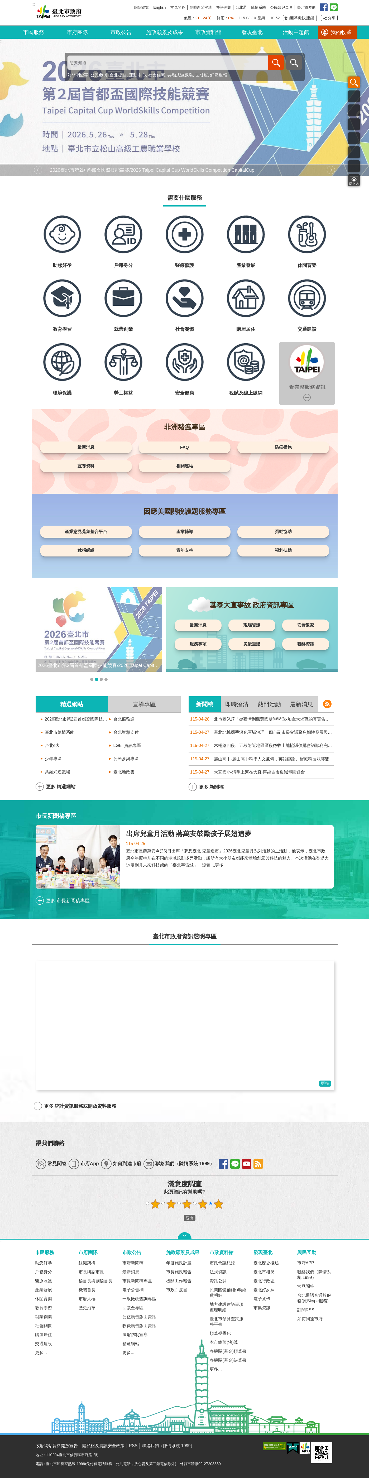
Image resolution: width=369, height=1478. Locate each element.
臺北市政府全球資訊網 (58, 12)
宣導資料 (86, 466)
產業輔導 (184, 531)
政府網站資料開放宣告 (57, 1445)
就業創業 (43, 1316)
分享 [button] (331, 18)
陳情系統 (258, 7)
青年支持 (184, 550)
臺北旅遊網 (306, 7)
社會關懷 (43, 1325)
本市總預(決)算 (224, 1342)
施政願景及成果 (164, 32)
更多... (41, 1352)
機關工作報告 (178, 1281)
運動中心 (137, 75)
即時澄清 (236, 704)
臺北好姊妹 (264, 1290)
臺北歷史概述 (266, 1263)
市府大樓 (87, 1299)
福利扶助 (283, 550)
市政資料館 (208, 32)
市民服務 (33, 32)
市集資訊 (261, 1308)
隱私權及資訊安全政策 (103, 1445)
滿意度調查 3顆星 (187, 1204)
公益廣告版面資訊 (139, 1316)
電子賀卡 (261, 1299)
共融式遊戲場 (180, 75)
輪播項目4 (106, 679)
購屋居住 (43, 1334)
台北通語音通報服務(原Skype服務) (314, 1298)
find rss (258, 1164)
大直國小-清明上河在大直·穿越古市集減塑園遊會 (247, 772)
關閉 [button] (184, 1235)
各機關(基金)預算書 (228, 1351)
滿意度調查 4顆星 (203, 1204)
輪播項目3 (101, 679)
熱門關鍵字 (77, 75)
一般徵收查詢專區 (139, 1299)
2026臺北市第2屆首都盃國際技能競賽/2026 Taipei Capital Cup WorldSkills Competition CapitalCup (76, 719)
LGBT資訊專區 (127, 745)
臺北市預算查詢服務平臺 (226, 1322)
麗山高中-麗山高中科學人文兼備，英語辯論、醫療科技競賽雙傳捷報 (261, 758)
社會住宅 (156, 75)
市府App (89, 1163)
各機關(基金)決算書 (228, 1360)
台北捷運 (118, 75)
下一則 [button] (331, 170)
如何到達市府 (127, 1163)
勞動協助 (283, 531)
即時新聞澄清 (201, 7)
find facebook (223, 1164)
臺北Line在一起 (334, 7)
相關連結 (184, 466)
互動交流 (354, 166)
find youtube (246, 1164)
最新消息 (86, 447)
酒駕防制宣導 (135, 1334)
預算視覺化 (220, 1333)
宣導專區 (144, 704)
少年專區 (53, 758)
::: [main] (1, 41)
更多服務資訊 (307, 397)
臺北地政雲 (124, 772)
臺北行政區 (264, 1281)
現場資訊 (251, 625)
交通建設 (43, 1343)
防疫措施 (283, 447)
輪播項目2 (96, 679)
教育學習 (43, 1308)
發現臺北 (252, 32)
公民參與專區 (281, 7)
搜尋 (354, 82)
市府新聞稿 (132, 1263)
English (159, 7)
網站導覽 (141, 7)
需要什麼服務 (184, 197)
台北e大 (52, 745)
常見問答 (177, 7)
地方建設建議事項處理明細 (226, 1307)
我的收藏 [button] (341, 32)
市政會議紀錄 (222, 1263)
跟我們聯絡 (50, 1143)
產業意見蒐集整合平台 (86, 531)
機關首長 (87, 1290)
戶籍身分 (43, 1272)
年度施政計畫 (178, 1263)
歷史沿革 (87, 1308)
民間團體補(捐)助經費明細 (228, 1293)
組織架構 (87, 1263)
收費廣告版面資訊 (139, 1325)
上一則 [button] (38, 170)
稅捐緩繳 (86, 550)
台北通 (241, 7)
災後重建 (251, 644)
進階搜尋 (294, 62)
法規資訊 (218, 1272)
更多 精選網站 (61, 786)
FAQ (184, 447)
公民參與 (98, 75)
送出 (179, 1218)
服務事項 (198, 644)
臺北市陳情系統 (59, 732)
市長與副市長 (91, 1272)
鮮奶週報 (218, 75)
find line (235, 1164)
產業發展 (43, 1290)
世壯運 (201, 75)
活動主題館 (296, 32)
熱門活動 (269, 704)
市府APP (305, 1263)
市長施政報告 (178, 1272)
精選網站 (71, 704)
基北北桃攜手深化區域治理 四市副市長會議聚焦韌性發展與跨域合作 (261, 732)
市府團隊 (77, 32)
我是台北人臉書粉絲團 (324, 7)
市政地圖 (354, 138)
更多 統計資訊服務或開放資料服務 (80, 1106)
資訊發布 (354, 110)
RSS (133, 1445)
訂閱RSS (305, 1310)
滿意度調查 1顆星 (155, 1204)
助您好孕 (43, 1263)
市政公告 (121, 32)
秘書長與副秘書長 (95, 1281)
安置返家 (305, 625)
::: (1, 1242)
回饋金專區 (132, 1308)
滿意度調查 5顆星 (218, 1204)
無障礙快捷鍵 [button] (301, 18)
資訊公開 (218, 1281)
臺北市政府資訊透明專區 (185, 936)
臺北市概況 (264, 1272)
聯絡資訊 (305, 644)
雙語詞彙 (223, 7)
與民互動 (306, 1252)
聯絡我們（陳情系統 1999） (184, 1163)
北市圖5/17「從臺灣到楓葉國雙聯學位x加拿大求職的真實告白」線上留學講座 (261, 719)
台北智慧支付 (126, 732)
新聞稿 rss (327, 704)
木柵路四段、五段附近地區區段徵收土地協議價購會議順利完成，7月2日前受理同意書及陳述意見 (261, 745)
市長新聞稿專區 (56, 816)
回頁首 (354, 180)
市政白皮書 (176, 1290)
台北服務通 (124, 719)
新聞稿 (204, 704)
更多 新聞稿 (211, 787)
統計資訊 (354, 152)
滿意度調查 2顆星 (171, 1204)
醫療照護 (43, 1281)
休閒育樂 (43, 1299)
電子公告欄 (132, 1290)
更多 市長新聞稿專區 (68, 900)
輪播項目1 (91, 679)
